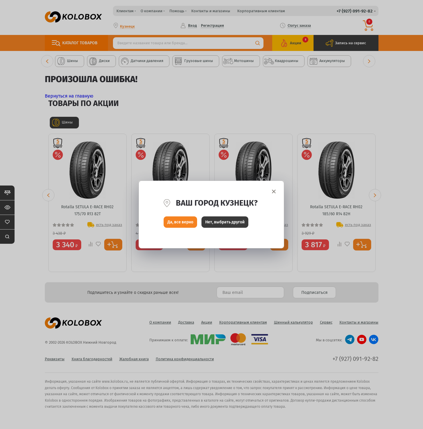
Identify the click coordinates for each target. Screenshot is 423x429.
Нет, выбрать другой (225, 223)
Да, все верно (180, 223)
